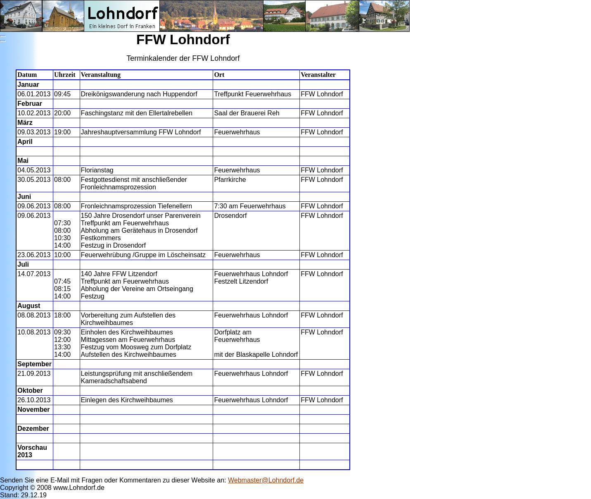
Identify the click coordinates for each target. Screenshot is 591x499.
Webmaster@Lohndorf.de (266, 480)
